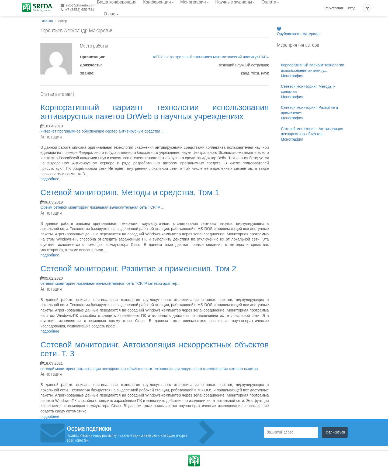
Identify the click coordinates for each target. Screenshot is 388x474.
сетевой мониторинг (71, 207)
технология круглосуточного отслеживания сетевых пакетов (205, 369)
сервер (112, 131)
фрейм (46, 207)
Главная (46, 21)
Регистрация (334, 8)
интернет (48, 131)
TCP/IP (154, 207)
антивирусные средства (140, 131)
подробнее (49, 179)
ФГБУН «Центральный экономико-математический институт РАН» (211, 57)
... (163, 131)
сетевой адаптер (163, 283)
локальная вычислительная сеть (119, 207)
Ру (367, 8)
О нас (109, 14)
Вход (351, 8)
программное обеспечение (81, 131)
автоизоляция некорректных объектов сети (115, 369)
